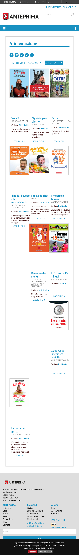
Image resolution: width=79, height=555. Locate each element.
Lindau (30, 508)
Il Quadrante (32, 513)
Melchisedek (32, 519)
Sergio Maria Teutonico (18, 206)
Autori (5, 513)
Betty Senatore (39, 281)
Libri (5, 511)
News (5, 516)
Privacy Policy (45, 551)
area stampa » (35, 523)
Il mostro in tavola (58, 197)
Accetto (32, 551)
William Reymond (60, 360)
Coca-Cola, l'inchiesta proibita (57, 354)
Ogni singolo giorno (39, 120)
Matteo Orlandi (59, 279)
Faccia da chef (39, 195)
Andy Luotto (37, 198)
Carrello (69, 7)
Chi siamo (7, 508)
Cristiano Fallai (19, 121)
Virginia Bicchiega (21, 434)
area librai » (34, 526)
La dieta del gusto (18, 429)
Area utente (53, 7)
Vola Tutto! (18, 118)
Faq (53, 508)
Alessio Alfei (38, 124)
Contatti (6, 525)
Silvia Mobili (37, 279)
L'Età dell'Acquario (35, 511)
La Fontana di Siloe (35, 516)
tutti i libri (18, 63)
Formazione (8, 519)
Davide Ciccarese (59, 202)
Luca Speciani (58, 121)
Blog (5, 522)
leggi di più (19, 141)
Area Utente (56, 511)
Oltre (55, 118)
